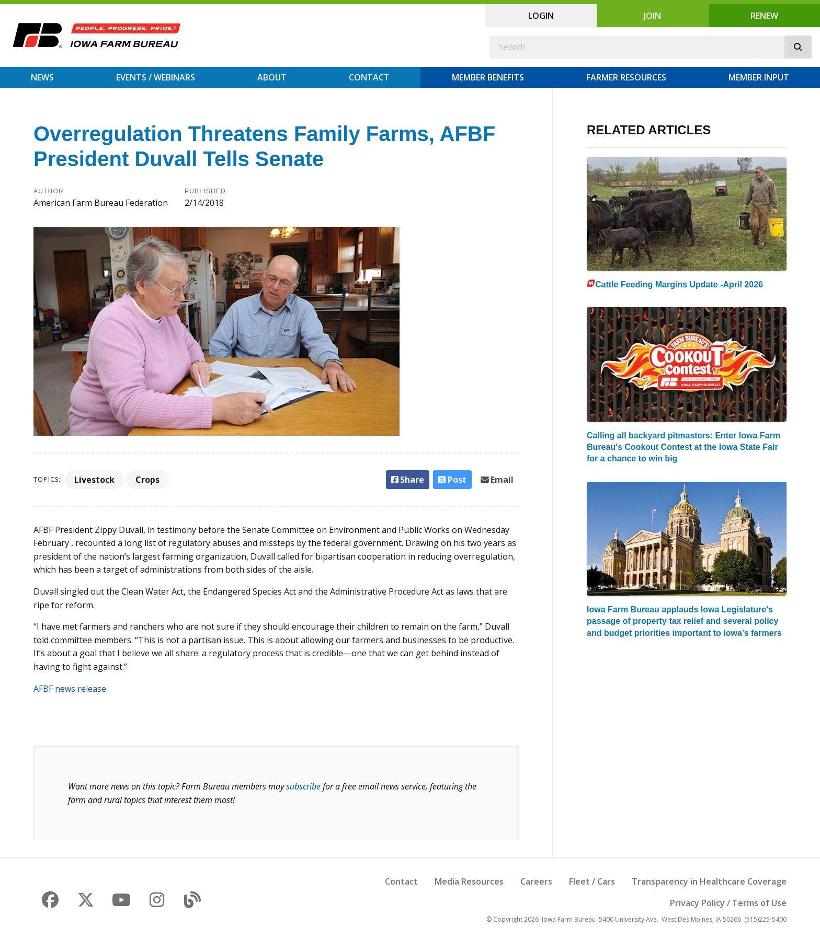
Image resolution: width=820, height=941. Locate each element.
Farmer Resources (626, 77)
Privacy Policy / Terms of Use (728, 903)
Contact (369, 77)
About (272, 77)
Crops (147, 479)
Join (652, 15)
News (42, 77)
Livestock (94, 479)
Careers (536, 881)
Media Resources (469, 881)
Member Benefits (488, 77)
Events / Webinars (155, 77)
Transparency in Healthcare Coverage (709, 881)
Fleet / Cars (592, 881)
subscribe (303, 786)
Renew (764, 15)
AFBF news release (69, 688)
